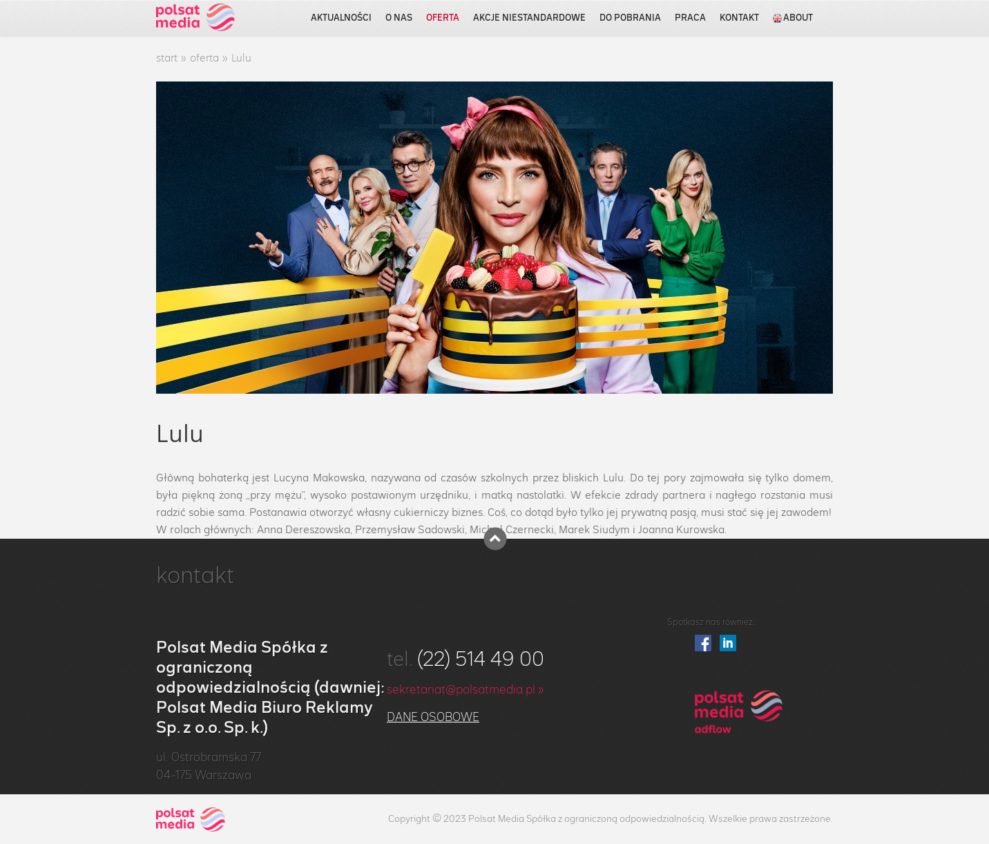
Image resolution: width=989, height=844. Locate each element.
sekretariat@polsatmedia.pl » (465, 690)
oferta (442, 18)
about (793, 18)
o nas (398, 18)
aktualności (341, 18)
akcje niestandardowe (529, 18)
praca (690, 18)
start (166, 58)
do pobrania (630, 18)
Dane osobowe (433, 717)
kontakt (739, 18)
